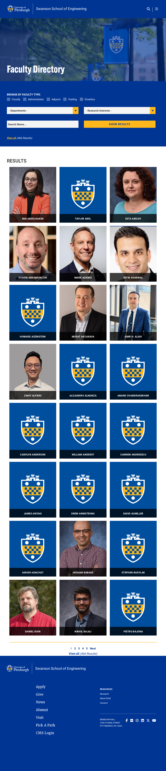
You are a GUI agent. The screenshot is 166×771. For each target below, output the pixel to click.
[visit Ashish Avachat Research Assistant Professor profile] (32, 549)
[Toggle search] (149, 9)
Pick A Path (45, 725)
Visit (40, 717)
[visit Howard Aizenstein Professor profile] (32, 313)
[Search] (42, 124)
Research (104, 694)
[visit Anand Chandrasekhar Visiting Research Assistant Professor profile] (133, 372)
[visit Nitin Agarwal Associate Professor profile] (133, 254)
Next (93, 648)
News (40, 702)
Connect (104, 703)
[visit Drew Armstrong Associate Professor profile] (83, 490)
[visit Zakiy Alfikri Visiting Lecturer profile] (32, 372)
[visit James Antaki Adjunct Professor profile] (32, 490)
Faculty (16, 99)
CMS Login (45, 733)
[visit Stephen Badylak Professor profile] (133, 549)
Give (39, 694)
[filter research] (120, 110)
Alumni (42, 710)
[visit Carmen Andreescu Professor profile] (133, 431)
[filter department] (42, 110)
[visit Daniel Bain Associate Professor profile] (32, 608)
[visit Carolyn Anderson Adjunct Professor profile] (32, 431)
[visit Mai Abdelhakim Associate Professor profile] (32, 195)
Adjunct (56, 99)
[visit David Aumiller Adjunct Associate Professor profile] (133, 490)
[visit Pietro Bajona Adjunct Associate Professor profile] (133, 608)
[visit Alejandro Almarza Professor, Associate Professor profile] (83, 372)
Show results (119, 124)
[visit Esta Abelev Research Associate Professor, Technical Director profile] (133, 195)
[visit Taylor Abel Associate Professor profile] (83, 195)
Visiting (72, 99)
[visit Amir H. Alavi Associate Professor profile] (133, 313)
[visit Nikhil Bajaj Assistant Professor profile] (83, 608)
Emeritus (90, 99)
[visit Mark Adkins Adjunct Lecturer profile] (83, 254)
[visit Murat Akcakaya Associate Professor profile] (83, 313)
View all (11, 138)
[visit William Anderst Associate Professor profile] (83, 431)
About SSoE (105, 698)
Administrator (36, 99)
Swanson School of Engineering (61, 8)
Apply (41, 687)
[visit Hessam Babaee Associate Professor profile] (83, 549)
